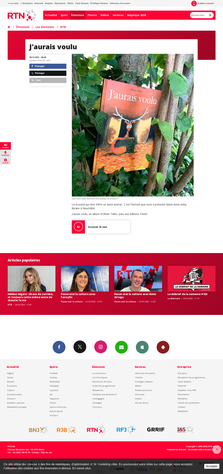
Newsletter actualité (17, 407)
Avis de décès (141, 403)
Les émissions (45, 27)
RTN (63, 27)
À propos (182, 373)
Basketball (55, 381)
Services (118, 15)
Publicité (182, 386)
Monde (10, 381)
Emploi (138, 398)
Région (10, 373)
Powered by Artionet (176, 449)
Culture (10, 390)
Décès (70, 3)
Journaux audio (14, 394)
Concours (97, 407)
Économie (12, 386)
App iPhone (142, 347)
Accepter (212, 466)
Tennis (53, 403)
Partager (38, 66)
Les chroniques (99, 377)
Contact (181, 407)
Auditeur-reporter (202, 3)
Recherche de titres (102, 381)
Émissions (77, 15)
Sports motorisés (58, 407)
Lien (36, 80)
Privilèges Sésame (99, 3)
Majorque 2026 (136, 15)
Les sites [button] (13, 3)
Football (54, 373)
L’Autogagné (98, 398)
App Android (163, 347)
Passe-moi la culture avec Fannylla (78, 295)
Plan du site (46, 452)
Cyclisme (54, 390)
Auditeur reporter (16, 403)
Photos (92, 15)
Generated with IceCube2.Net (201, 449)
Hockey (53, 377)
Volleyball (54, 386)
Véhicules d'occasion (120, 3)
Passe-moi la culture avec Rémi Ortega (135, 295)
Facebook (59, 347)
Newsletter (183, 411)
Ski (51, 394)
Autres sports (56, 411)
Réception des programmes (191, 377)
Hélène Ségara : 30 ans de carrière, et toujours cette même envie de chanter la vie (30, 297)
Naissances (60, 3)
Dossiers (11, 398)
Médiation (183, 398)
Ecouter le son (89, 227)
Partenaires (183, 394)
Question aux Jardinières (104, 394)
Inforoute (38, 3)
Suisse (10, 377)
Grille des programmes (103, 386)
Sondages (97, 403)
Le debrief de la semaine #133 (187, 294)
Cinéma (139, 377)
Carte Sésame (82, 3)
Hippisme (54, 398)
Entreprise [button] (27, 3)
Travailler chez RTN (187, 390)
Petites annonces (143, 390)
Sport (64, 15)
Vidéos (104, 15)
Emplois (49, 3)
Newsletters (121, 347)
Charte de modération (189, 403)
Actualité (51, 15)
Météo (138, 386)
